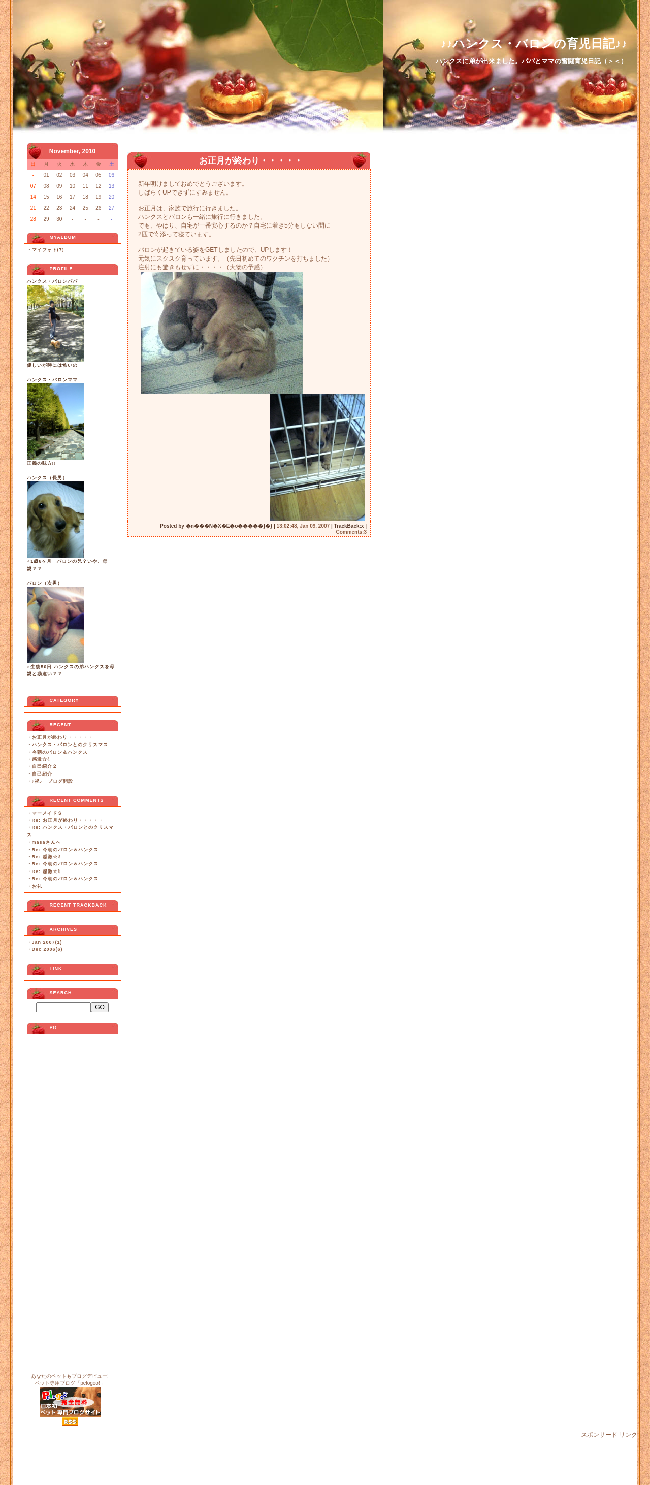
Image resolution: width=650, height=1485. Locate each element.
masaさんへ (46, 842)
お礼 (37, 886)
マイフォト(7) (48, 249)
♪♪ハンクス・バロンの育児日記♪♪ (533, 43)
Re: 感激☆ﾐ (46, 856)
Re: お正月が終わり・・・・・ (68, 820)
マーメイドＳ (47, 813)
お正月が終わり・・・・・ (62, 737)
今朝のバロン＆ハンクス (60, 752)
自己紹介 (42, 774)
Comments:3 (351, 532)
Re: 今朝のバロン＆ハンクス (65, 849)
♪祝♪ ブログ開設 (52, 781)
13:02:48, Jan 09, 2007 (303, 526)
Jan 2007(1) (47, 942)
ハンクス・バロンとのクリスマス (70, 744)
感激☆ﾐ (41, 759)
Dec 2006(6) (47, 949)
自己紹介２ (44, 766)
